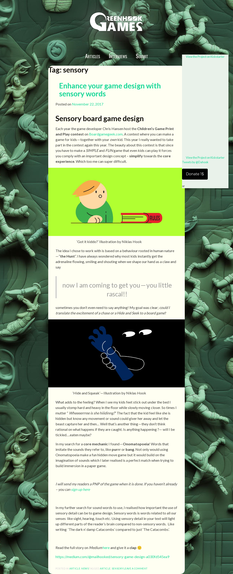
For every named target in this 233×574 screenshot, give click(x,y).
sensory (118, 568)
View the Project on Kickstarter (205, 56)
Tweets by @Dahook (195, 162)
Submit (142, 56)
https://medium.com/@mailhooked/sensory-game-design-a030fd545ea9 (112, 556)
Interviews (118, 56)
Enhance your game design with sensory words (110, 89)
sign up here (80, 489)
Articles (92, 56)
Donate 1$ (195, 174)
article (74, 568)
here (106, 547)
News (85, 568)
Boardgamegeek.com (105, 134)
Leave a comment (136, 568)
